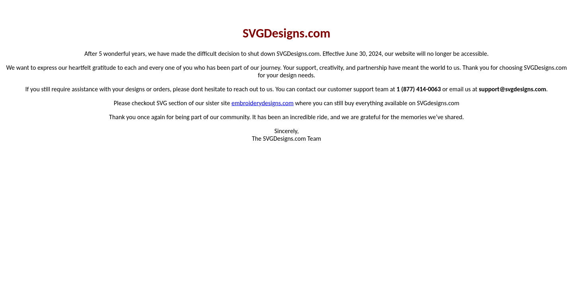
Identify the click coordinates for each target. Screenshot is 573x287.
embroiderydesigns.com (263, 102)
